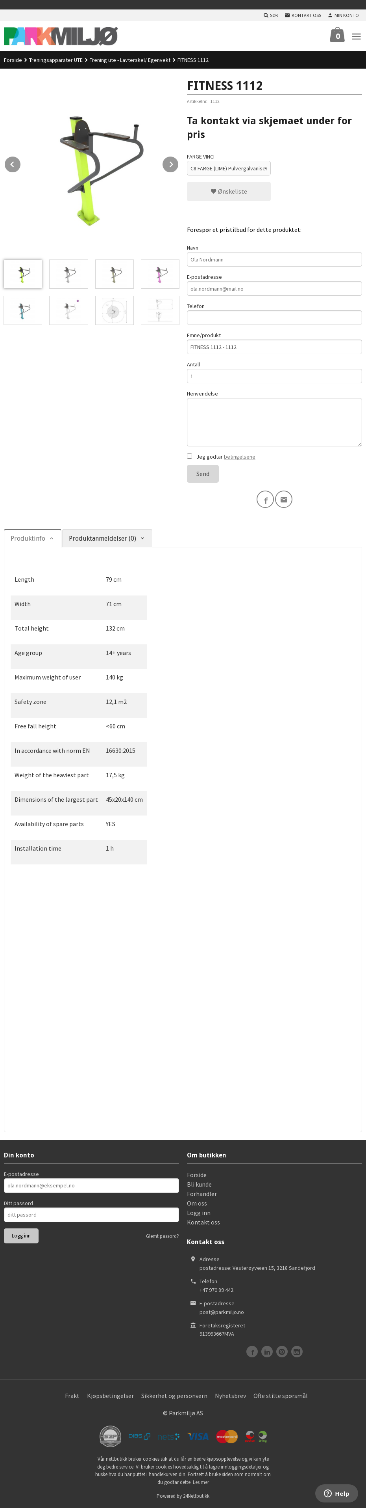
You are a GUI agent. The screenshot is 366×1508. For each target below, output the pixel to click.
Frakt (72, 1396)
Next (178, 162)
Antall (274, 372)
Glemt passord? (162, 1236)
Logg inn (199, 1213)
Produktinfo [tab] (28, 538)
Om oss (197, 1203)
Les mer (201, 1482)
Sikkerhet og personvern (174, 1396)
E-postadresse (274, 284)
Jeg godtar (221, 456)
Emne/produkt (274, 343)
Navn (274, 255)
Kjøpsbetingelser (110, 1396)
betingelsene (239, 456)
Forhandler (202, 1194)
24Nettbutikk (196, 1496)
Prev (20, 162)
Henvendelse (274, 418)
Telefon (274, 313)
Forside (13, 59)
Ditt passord (18, 1203)
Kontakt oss (203, 1222)
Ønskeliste (229, 191)
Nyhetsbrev (230, 1396)
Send (202, 474)
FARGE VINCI (200, 156)
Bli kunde (199, 1184)
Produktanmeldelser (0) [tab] (102, 538)
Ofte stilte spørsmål (280, 1396)
